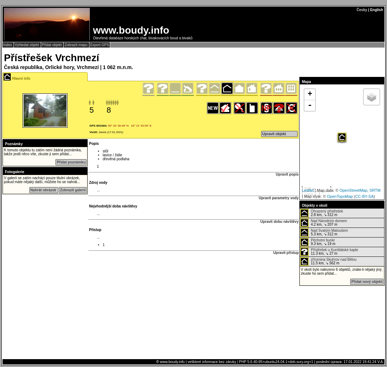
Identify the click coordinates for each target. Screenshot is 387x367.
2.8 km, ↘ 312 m (321, 213)
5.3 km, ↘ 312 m (324, 232)
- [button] (309, 105)
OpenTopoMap (340, 196)
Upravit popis (287, 174)
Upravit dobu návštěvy (279, 222)
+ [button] (310, 94)
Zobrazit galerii (72, 190)
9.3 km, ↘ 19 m (317, 242)
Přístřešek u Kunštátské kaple (334, 250)
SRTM (375, 190)
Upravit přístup (286, 253)
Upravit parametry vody (279, 198)
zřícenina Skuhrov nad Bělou (334, 259)
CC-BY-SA (364, 196)
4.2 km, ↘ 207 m (323, 223)
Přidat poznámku (71, 162)
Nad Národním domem (329, 221)
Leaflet (308, 190)
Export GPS (99, 45)
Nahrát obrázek (43, 190)
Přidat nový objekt (366, 282)
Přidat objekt (52, 45)
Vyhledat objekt (27, 45)
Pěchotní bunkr (323, 240)
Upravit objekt (274, 134)
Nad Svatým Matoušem (329, 231)
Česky (362, 10)
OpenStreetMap (353, 190)
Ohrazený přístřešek (327, 211)
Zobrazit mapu (76, 45)
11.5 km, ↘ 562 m (328, 261)
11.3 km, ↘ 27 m (329, 252)
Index (8, 45)
